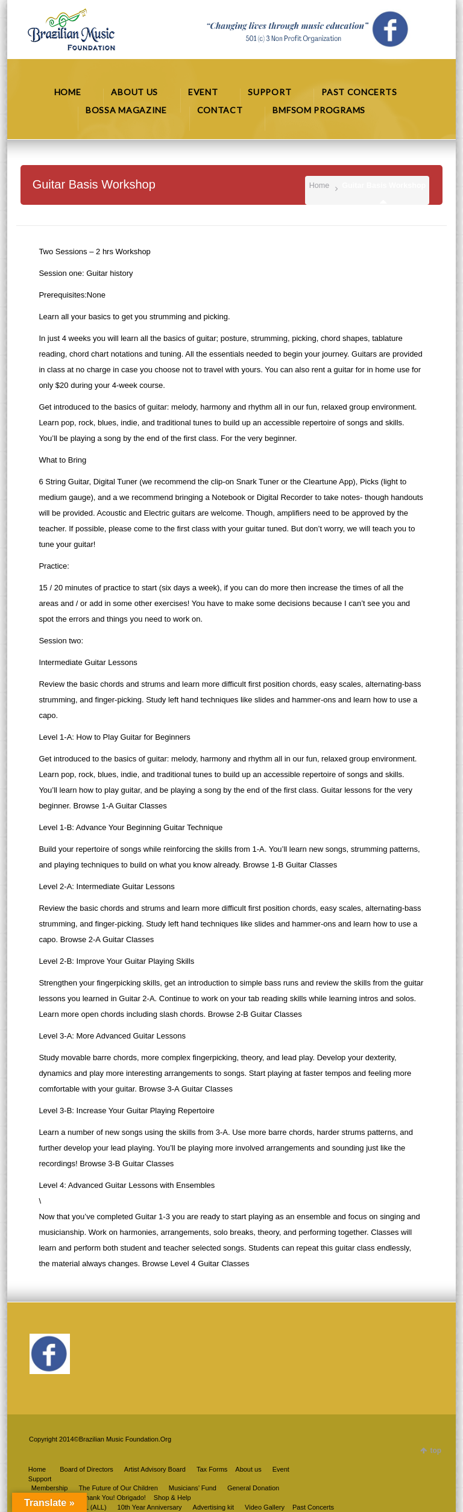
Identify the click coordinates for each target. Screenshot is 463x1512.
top (435, 1450)
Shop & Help (172, 1497)
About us (248, 1469)
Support (40, 1478)
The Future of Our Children (117, 1488)
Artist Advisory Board (155, 1469)
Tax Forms (212, 1469)
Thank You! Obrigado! (113, 1497)
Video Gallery (265, 1507)
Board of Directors (86, 1469)
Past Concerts (313, 1507)
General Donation (253, 1488)
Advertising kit (213, 1507)
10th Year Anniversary (150, 1507)
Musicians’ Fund (192, 1488)
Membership (49, 1488)
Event (280, 1469)
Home (319, 185)
